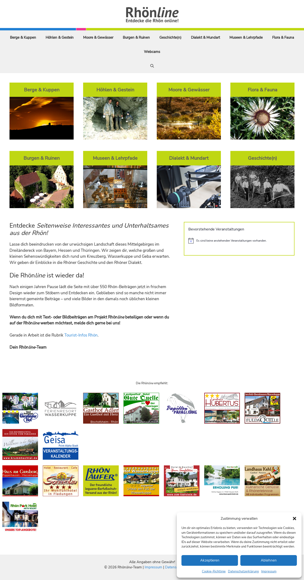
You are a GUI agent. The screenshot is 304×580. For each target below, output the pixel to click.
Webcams (152, 51)
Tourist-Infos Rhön (81, 335)
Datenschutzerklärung (243, 571)
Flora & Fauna (283, 37)
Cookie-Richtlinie (214, 571)
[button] (294, 518)
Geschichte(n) (170, 37)
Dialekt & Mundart (205, 37)
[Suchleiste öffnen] (152, 66)
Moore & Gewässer (98, 37)
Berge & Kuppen (23, 37)
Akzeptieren (209, 560)
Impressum (268, 571)
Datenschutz (175, 567)
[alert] (239, 240)
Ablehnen (269, 560)
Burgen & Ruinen (136, 37)
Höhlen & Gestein (60, 37)
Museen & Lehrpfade (246, 37)
